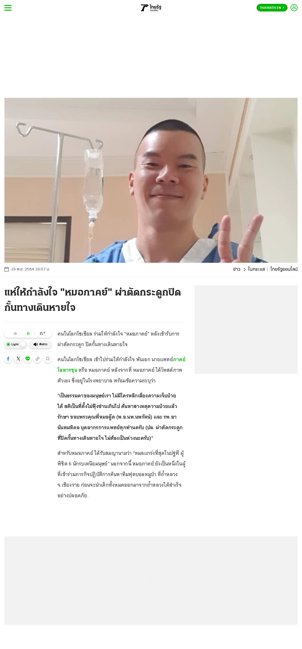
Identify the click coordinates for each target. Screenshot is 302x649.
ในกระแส (256, 269)
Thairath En (272, 8)
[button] (8, 359)
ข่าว (236, 269)
